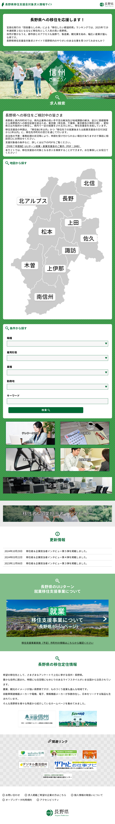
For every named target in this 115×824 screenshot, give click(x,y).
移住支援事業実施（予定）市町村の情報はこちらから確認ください (57, 643)
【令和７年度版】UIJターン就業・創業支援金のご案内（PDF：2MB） (43, 146)
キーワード (13, 395)
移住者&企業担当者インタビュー (57, 513)
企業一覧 (57, 485)
